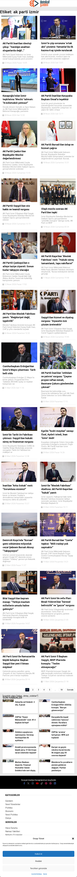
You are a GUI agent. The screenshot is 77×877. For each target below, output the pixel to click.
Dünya (8, 818)
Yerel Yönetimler (12, 804)
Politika (8, 808)
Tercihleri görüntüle (38, 868)
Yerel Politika (11, 814)
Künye (45, 874)
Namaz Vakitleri (12, 831)
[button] (73, 838)
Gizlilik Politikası (36, 874)
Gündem (9, 801)
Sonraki (70, 690)
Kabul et (38, 854)
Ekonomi (9, 811)
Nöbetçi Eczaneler (13, 835)
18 (61, 690)
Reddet (38, 861)
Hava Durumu (11, 828)
